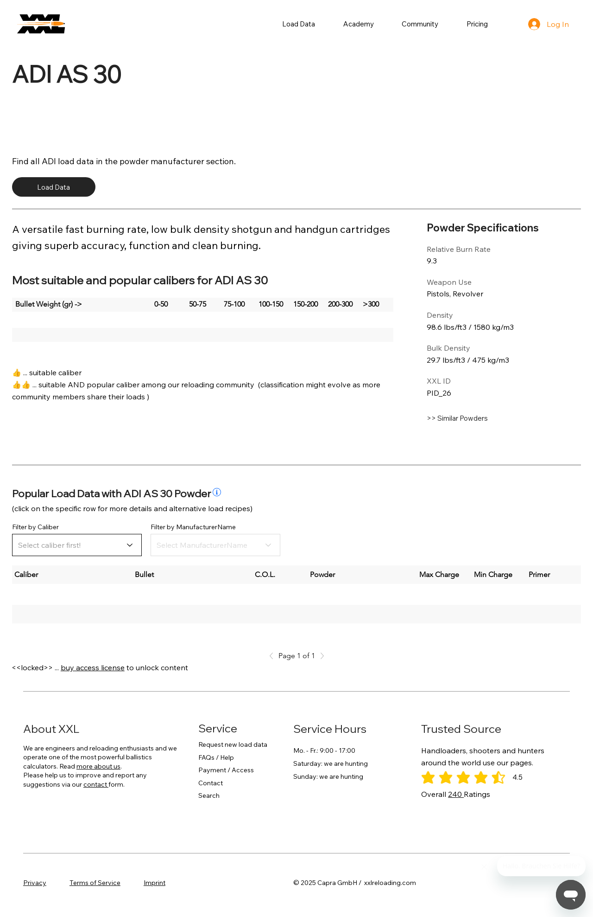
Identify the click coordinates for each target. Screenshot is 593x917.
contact (95, 784)
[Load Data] (53, 187)
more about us (98, 766)
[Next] (319, 656)
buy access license (93, 667)
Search (209, 795)
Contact (210, 783)
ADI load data (68, 161)
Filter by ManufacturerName (193, 527)
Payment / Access (226, 770)
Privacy (34, 883)
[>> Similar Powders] (481, 418)
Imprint (154, 883)
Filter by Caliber (35, 527)
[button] (298, 23)
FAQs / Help (216, 757)
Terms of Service (94, 883)
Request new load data (232, 744)
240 (456, 794)
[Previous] (273, 656)
